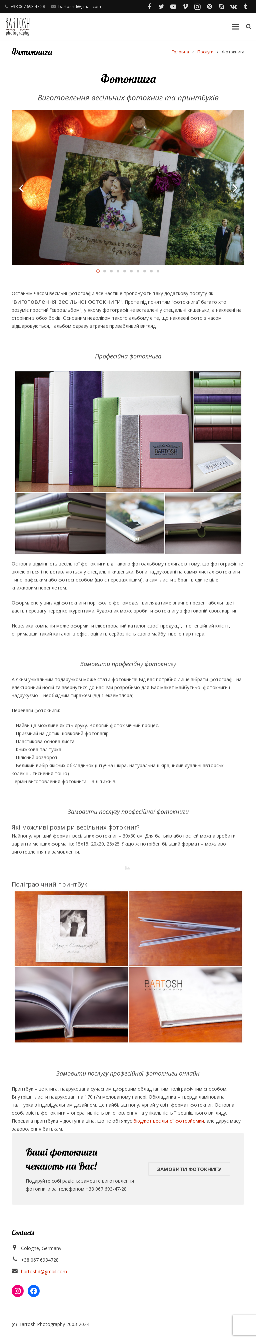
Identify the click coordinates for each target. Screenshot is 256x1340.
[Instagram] (197, 7)
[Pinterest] (209, 7)
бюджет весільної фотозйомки (168, 1121)
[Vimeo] (185, 7)
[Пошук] (248, 26)
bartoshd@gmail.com (79, 6)
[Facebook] (149, 7)
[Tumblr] (245, 7)
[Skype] (221, 7)
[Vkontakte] (233, 7)
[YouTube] (173, 7)
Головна (180, 52)
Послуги (205, 52)
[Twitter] (161, 7)
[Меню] (235, 26)
